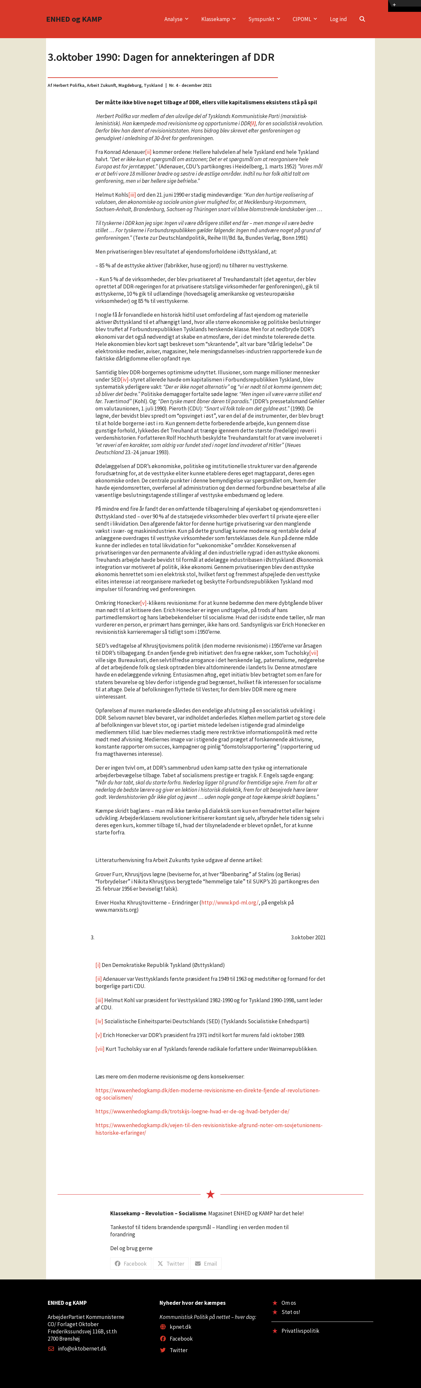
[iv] (125, 379)
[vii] (313, 653)
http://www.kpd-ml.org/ (230, 902)
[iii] (132, 194)
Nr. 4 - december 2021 (190, 85)
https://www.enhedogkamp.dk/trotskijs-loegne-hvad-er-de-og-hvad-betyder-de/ (192, 1111)
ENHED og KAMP (74, 19)
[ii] (148, 152)
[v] (143, 603)
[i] (98, 965)
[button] (362, 19)
